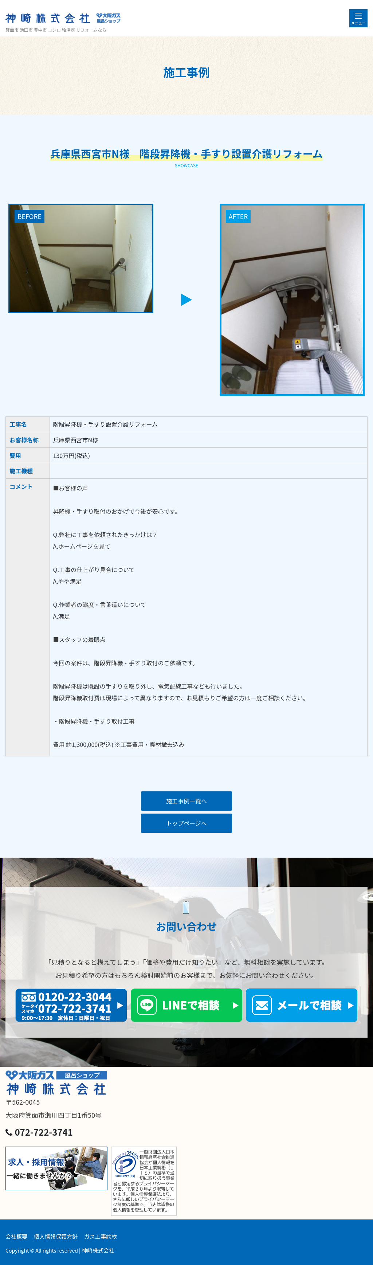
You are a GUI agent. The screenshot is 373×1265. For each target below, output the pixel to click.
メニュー (358, 23)
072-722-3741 (39, 1131)
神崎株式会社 (98, 1250)
